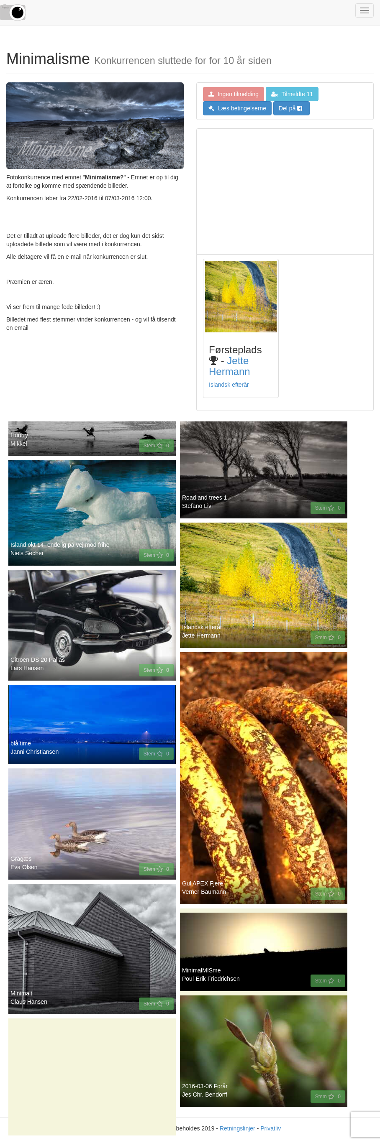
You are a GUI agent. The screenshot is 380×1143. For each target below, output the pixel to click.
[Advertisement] (285, 191)
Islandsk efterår (229, 384)
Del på (290, 108)
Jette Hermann (229, 366)
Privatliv (270, 1128)
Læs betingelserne (237, 108)
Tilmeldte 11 (292, 94)
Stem (156, 446)
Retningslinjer (237, 1128)
